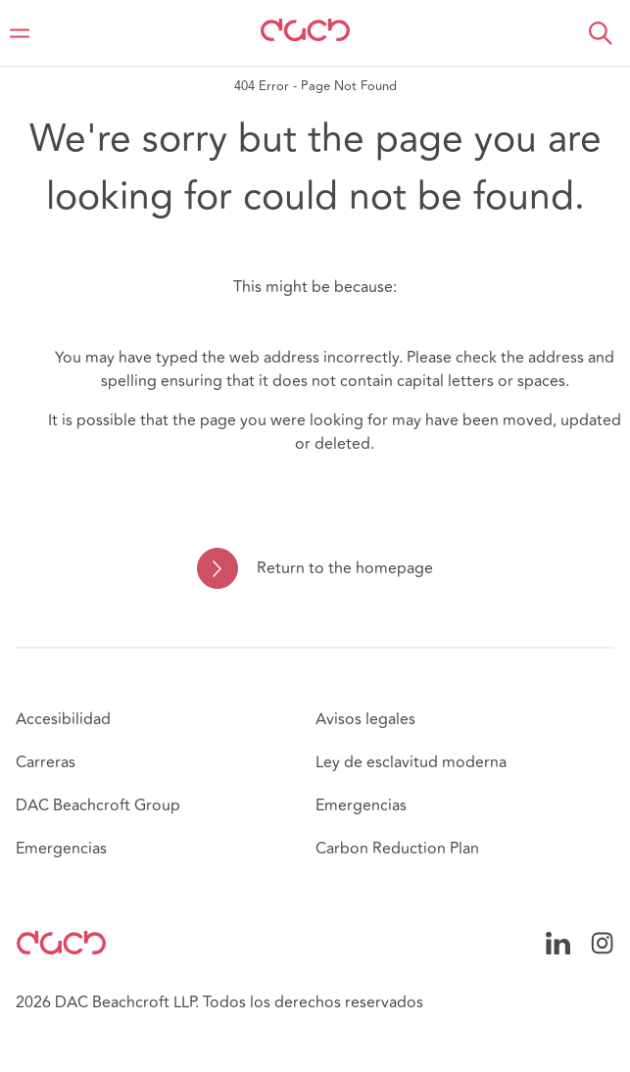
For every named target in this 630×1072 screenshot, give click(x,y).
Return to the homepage (345, 568)
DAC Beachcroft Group (98, 805)
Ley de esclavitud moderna (411, 762)
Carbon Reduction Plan (397, 848)
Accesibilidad (63, 719)
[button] (600, 33)
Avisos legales (365, 719)
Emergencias (61, 848)
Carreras (45, 762)
